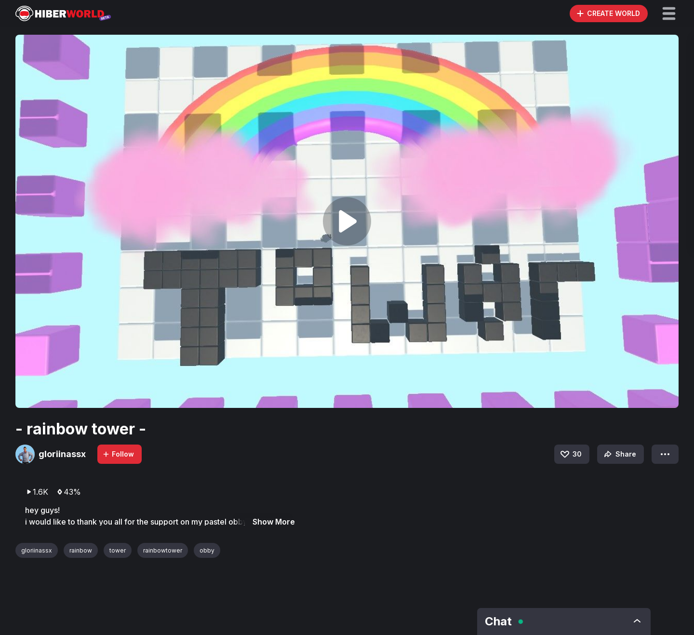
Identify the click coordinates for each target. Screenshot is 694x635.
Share (619, 454)
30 (570, 454)
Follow (118, 454)
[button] (669, 13)
